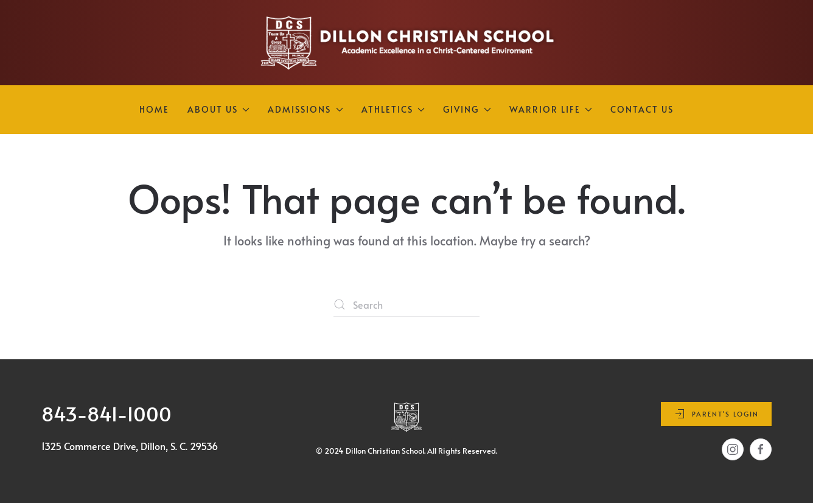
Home (154, 109)
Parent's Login (716, 414)
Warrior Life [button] (551, 109)
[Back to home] (406, 42)
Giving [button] (467, 109)
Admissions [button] (305, 109)
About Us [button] (218, 109)
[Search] (406, 304)
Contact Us (642, 109)
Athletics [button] (393, 109)
